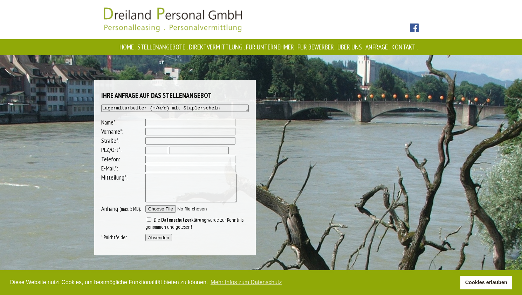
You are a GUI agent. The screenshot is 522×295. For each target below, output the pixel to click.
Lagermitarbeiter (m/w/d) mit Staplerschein (174, 109)
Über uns (351, 47)
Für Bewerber (317, 47)
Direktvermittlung (217, 47)
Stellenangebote (163, 47)
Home (128, 47)
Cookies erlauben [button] (486, 282)
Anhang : (112, 215)
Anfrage (378, 47)
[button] (453, 283)
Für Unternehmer (271, 47)
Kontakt (405, 47)
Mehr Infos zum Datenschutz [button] (246, 282)
